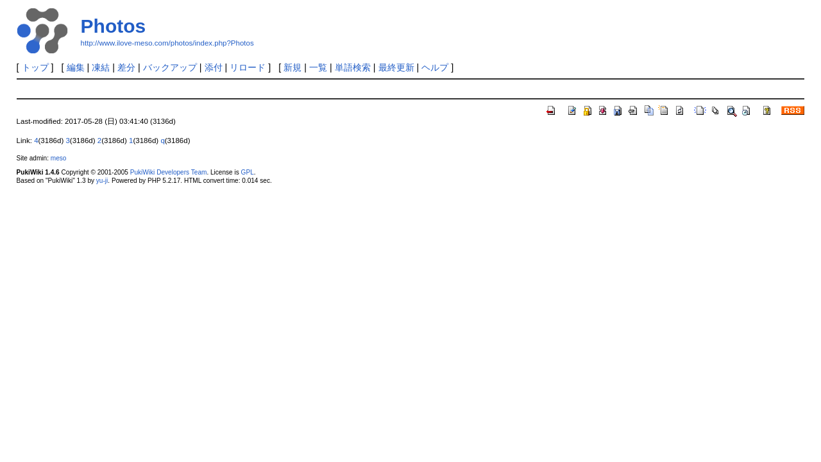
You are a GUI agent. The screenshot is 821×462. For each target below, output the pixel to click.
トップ (35, 67)
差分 (126, 67)
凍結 (101, 67)
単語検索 (353, 67)
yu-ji (102, 180)
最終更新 (396, 67)
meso (59, 158)
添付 (214, 67)
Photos (113, 26)
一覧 (318, 67)
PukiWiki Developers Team (168, 172)
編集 (76, 67)
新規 (292, 67)
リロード (248, 67)
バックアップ (170, 67)
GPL (247, 172)
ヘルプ (434, 67)
